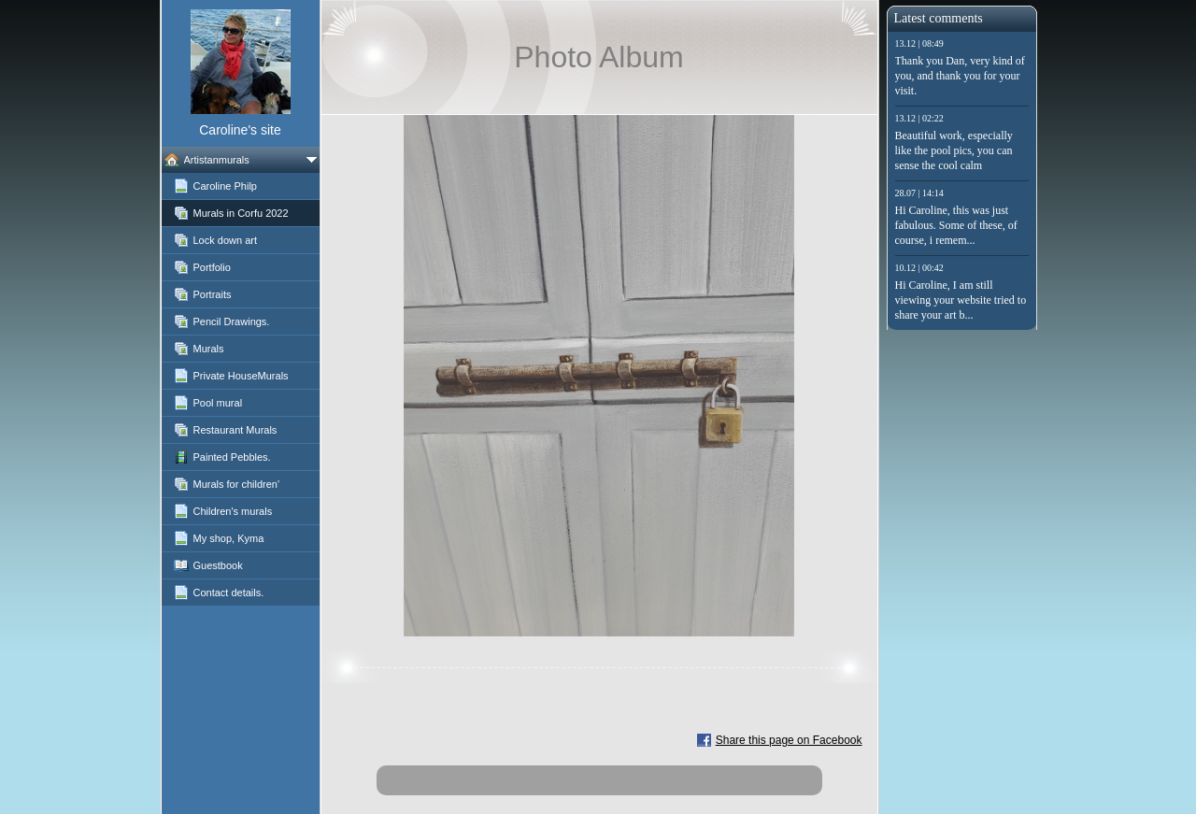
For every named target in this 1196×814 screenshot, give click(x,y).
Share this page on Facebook (789, 740)
